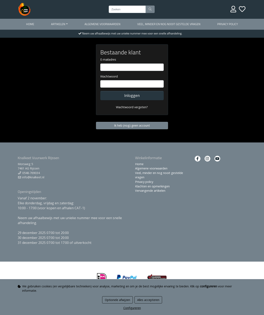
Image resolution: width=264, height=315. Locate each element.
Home (30, 24)
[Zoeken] (127, 9)
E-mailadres (108, 59)
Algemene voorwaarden (102, 24)
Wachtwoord (109, 76)
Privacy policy (227, 24)
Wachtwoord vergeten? (132, 107)
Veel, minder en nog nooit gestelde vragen (169, 24)
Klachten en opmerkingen (152, 186)
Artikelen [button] (58, 24)
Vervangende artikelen (150, 191)
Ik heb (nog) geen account (132, 125)
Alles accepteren (148, 300)
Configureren (132, 308)
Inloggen (132, 95)
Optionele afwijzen (117, 300)
